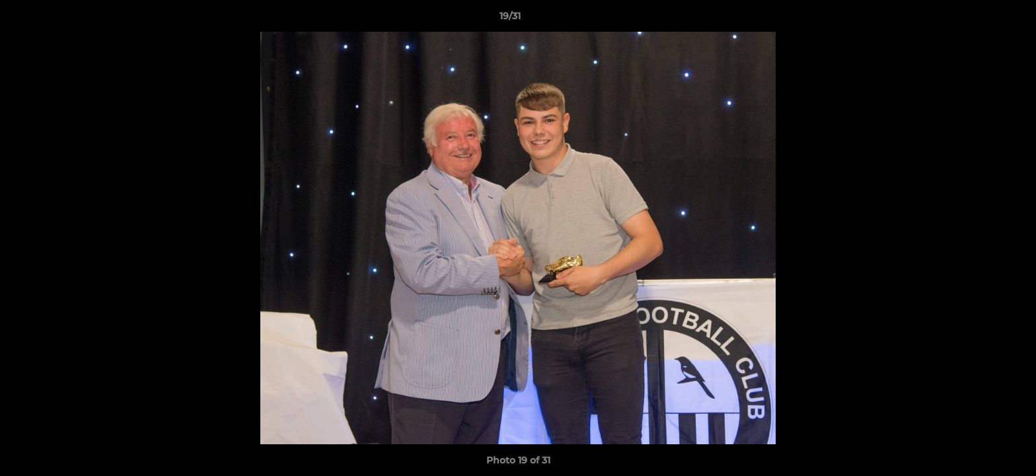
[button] (980, 19)
